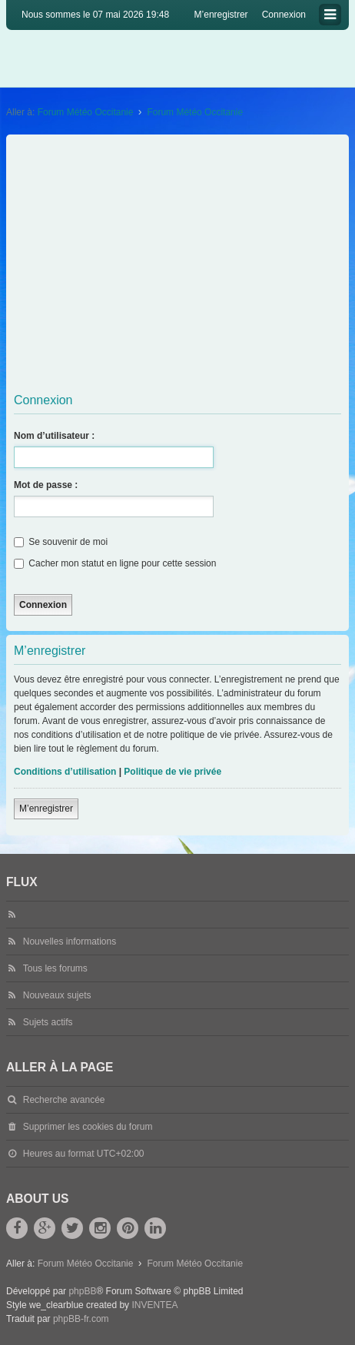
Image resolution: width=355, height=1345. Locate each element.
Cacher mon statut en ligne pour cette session (115, 563)
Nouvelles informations (69, 941)
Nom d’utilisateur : (54, 435)
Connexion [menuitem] (284, 14)
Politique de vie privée (172, 771)
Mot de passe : (46, 485)
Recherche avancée (64, 1099)
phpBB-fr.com (81, 1318)
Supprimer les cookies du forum (88, 1126)
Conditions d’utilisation (65, 771)
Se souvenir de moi (61, 541)
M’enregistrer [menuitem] (221, 14)
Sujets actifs (48, 1022)
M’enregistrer (46, 808)
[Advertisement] (177, 262)
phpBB (82, 1291)
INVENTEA (154, 1305)
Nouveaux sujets (57, 995)
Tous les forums (55, 968)
